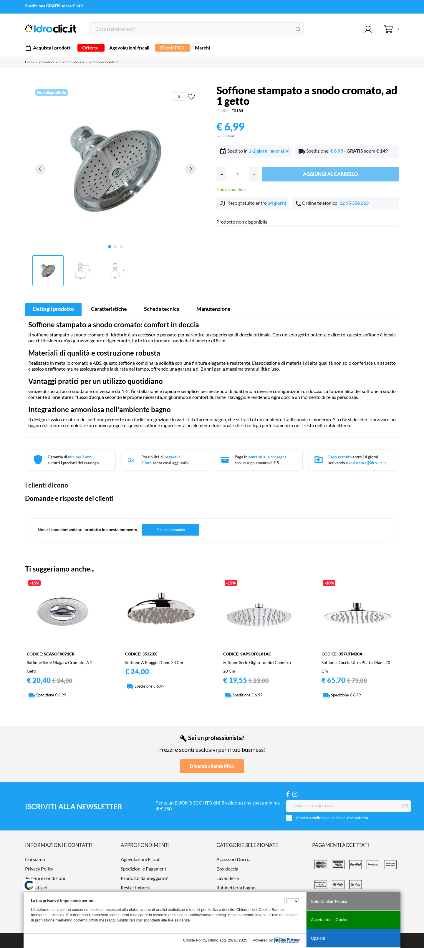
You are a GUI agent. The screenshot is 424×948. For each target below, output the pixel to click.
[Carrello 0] (391, 29)
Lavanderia (227, 878)
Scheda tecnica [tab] (161, 308)
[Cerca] (196, 29)
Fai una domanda (171, 529)
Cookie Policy (194, 940)
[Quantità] (237, 174)
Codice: (223, 110)
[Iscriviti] (405, 806)
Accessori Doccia (233, 859)
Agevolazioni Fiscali (140, 859)
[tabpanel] (115, 169)
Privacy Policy (39, 868)
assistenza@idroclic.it (367, 462)
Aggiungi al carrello (330, 174)
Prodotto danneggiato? (144, 878)
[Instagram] (294, 794)
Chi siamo (35, 859)
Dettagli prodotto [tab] (53, 308)
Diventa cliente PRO (212, 766)
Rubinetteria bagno (236, 887)
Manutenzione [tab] (213, 308)
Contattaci (36, 887)
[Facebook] (287, 794)
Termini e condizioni (45, 878)
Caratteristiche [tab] (109, 308)
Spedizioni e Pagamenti (144, 868)
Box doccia (227, 868)
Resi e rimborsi (135, 887)
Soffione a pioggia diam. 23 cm (154, 662)
